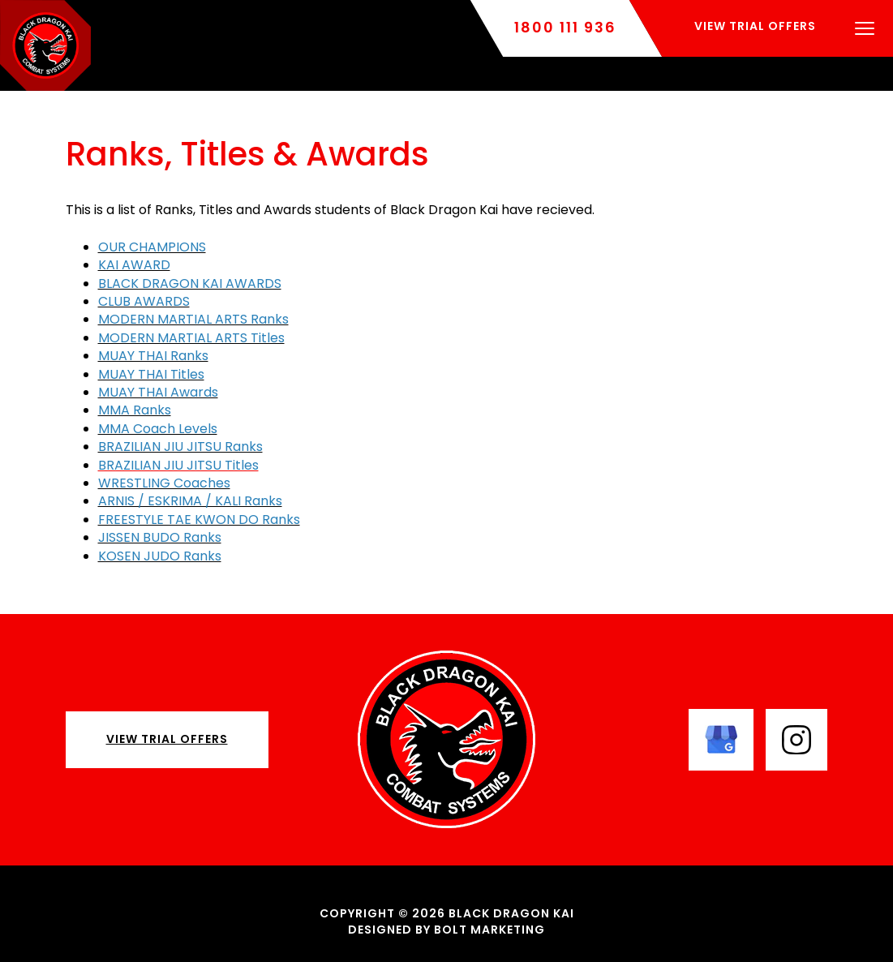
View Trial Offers (167, 739)
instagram (796, 739)
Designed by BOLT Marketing (446, 929)
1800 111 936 (565, 27)
